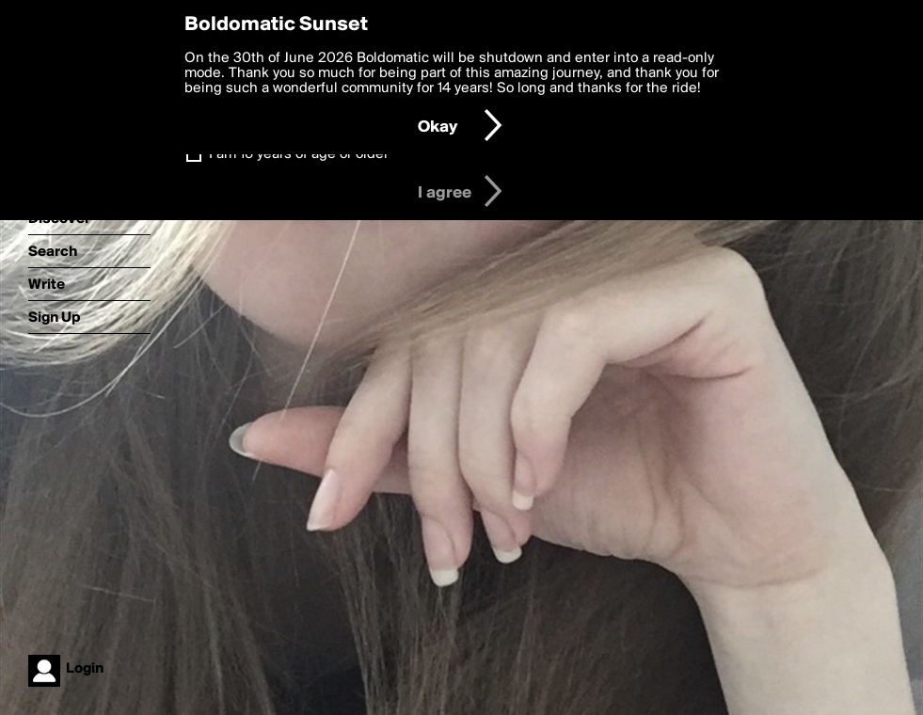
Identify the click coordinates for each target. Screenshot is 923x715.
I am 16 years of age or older (299, 154)
